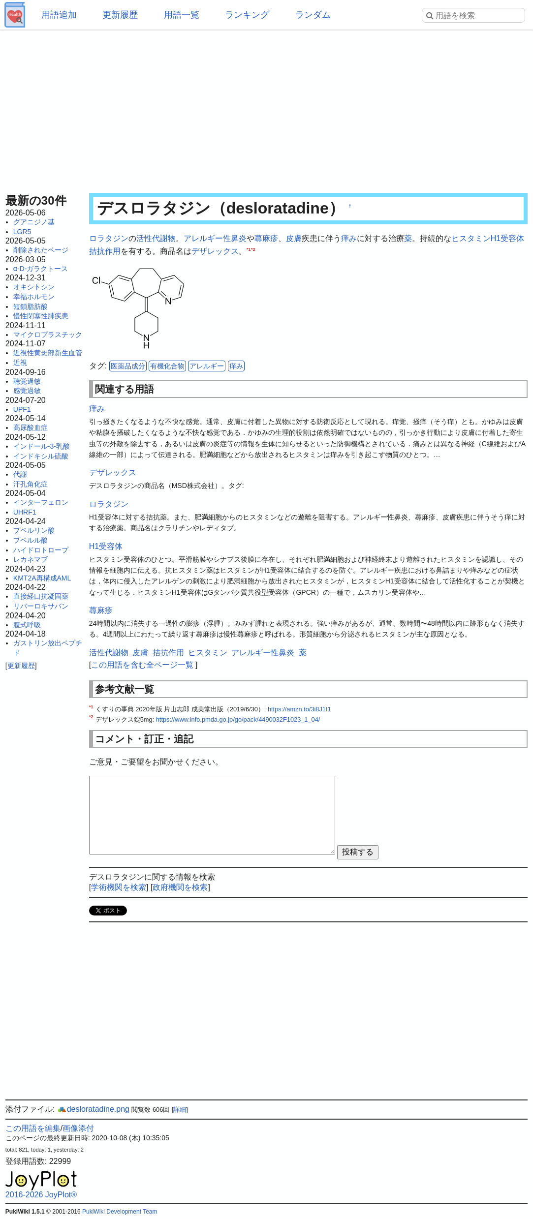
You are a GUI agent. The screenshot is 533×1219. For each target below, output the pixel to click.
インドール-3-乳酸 (41, 446)
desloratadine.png (93, 1109)
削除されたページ (40, 250)
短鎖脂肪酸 (30, 306)
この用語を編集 (33, 1128)
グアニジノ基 (34, 222)
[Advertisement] (266, 108)
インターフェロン (40, 502)
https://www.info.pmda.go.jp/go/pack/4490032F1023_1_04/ (238, 719)
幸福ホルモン (34, 297)
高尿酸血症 (30, 427)
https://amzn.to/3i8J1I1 (299, 709)
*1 (249, 248)
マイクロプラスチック (47, 334)
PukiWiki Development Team (119, 1211)
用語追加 (59, 15)
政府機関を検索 (180, 887)
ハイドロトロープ (40, 550)
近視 (20, 362)
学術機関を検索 (118, 887)
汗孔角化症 (30, 484)
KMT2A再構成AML (42, 578)
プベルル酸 (30, 540)
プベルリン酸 (34, 530)
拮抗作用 (105, 251)
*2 (253, 248)
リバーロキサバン (40, 606)
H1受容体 (507, 238)
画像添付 (78, 1128)
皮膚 (294, 238)
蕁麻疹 (266, 238)
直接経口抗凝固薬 (40, 596)
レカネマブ (30, 559)
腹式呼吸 (27, 625)
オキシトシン (34, 287)
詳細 (179, 1109)
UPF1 (22, 409)
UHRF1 (24, 512)
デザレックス (215, 251)
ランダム (313, 15)
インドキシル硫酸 (40, 456)
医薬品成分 (128, 366)
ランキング (247, 15)
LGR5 (22, 232)
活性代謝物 (156, 238)
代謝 (20, 474)
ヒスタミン (471, 238)
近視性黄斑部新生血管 (47, 353)
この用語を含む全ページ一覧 (142, 665)
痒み (349, 238)
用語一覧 (181, 15)
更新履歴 (120, 15)
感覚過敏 (27, 391)
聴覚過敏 (27, 381)
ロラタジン (108, 238)
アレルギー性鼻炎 (215, 238)
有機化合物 (167, 366)
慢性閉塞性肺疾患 (40, 316)
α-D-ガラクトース (40, 269)
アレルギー (206, 366)
